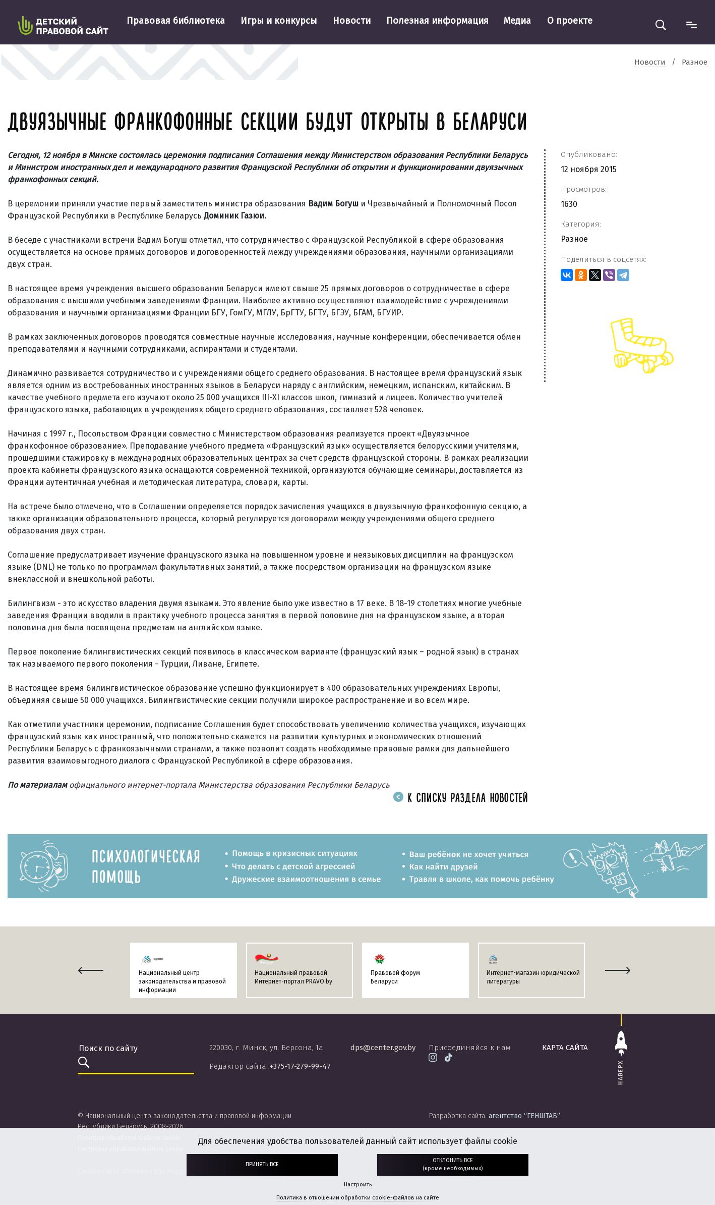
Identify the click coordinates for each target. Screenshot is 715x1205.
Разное (574, 239)
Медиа (517, 20)
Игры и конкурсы (279, 20)
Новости (352, 20)
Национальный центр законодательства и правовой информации (182, 981)
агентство (524, 1116)
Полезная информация (437, 20)
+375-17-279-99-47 (300, 1066)
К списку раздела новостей (461, 798)
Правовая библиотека (176, 20)
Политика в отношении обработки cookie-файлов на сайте (357, 1197)
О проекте (569, 20)
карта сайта (565, 1047)
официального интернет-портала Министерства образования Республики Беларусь (229, 785)
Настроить (358, 1184)
